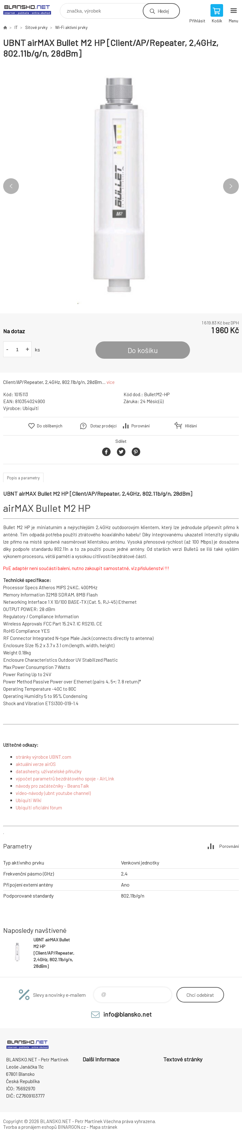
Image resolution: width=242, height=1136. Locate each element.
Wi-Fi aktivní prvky (71, 27)
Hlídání (191, 425)
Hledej (163, 11)
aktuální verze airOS (36, 764)
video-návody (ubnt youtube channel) (53, 793)
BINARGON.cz (72, 1127)
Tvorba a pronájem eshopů (30, 1127)
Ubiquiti (31, 408)
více (111, 382)
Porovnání (140, 425)
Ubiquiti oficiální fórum (39, 807)
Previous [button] (11, 186)
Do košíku (143, 350)
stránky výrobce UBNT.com (43, 757)
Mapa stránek (103, 1127)
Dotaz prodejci (103, 425)
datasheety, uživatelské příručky (49, 771)
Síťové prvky (36, 27)
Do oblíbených (49, 425)
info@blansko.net (127, 1014)
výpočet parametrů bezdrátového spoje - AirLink (65, 778)
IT (16, 27)
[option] (121, 186)
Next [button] (231, 186)
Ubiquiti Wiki (29, 800)
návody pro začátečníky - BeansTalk (52, 786)
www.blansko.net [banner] (31, 9)
